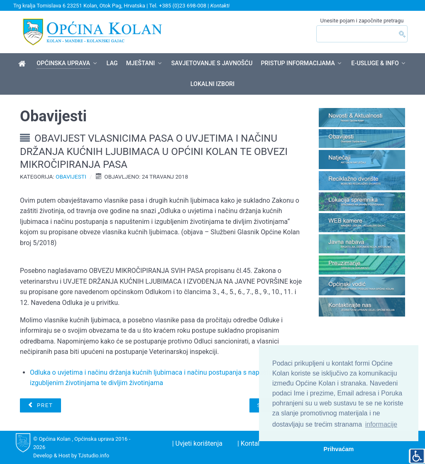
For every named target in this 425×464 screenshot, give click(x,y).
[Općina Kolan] (23, 64)
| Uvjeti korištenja (197, 443)
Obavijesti (71, 176)
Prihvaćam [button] (339, 449)
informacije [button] (381, 424)
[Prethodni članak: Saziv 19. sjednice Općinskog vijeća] (40, 405)
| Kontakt (250, 443)
